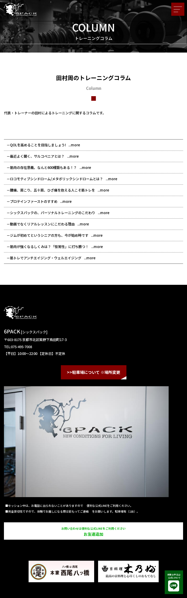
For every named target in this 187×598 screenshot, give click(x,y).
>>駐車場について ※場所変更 (93, 372)
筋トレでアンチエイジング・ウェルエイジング (45, 257)
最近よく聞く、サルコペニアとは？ (37, 156)
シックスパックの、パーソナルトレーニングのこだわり (52, 212)
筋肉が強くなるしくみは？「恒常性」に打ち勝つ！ (49, 246)
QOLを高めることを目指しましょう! (38, 144)
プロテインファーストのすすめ (33, 201)
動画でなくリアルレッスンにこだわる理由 (42, 223)
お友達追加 (93, 531)
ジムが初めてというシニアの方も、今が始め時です (49, 235)
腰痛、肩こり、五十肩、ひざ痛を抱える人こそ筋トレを (52, 190)
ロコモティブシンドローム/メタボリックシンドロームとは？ (56, 178)
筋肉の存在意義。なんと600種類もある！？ (43, 167)
